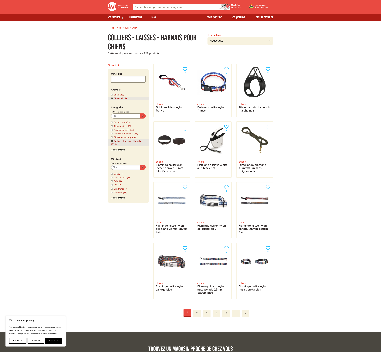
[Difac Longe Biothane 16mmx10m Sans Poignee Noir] (254, 149)
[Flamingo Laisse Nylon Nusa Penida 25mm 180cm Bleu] (213, 271)
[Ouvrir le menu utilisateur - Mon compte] (264, 7)
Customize (17, 341)
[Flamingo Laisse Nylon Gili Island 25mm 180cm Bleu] (171, 210)
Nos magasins (135, 17)
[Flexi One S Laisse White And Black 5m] (213, 149)
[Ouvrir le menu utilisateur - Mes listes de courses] (243, 7)
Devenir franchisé (264, 17)
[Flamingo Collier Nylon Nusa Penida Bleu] (254, 271)
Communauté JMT (214, 17)
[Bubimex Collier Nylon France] (213, 90)
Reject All (36, 341)
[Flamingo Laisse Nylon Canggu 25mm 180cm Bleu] (254, 210)
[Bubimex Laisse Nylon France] (171, 90)
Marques (116, 159)
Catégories (117, 107)
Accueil (111, 28)
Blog (153, 17)
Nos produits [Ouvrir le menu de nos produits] (114, 17)
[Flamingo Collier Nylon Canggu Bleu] (171, 271)
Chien (134, 28)
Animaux (116, 90)
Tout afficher (119, 150)
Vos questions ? (239, 17)
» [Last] (245, 313)
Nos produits (123, 28)
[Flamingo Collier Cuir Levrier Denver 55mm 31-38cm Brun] (171, 149)
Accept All (53, 341)
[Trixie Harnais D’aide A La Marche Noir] (254, 90)
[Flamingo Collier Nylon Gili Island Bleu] (213, 210)
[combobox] (181, 7)
